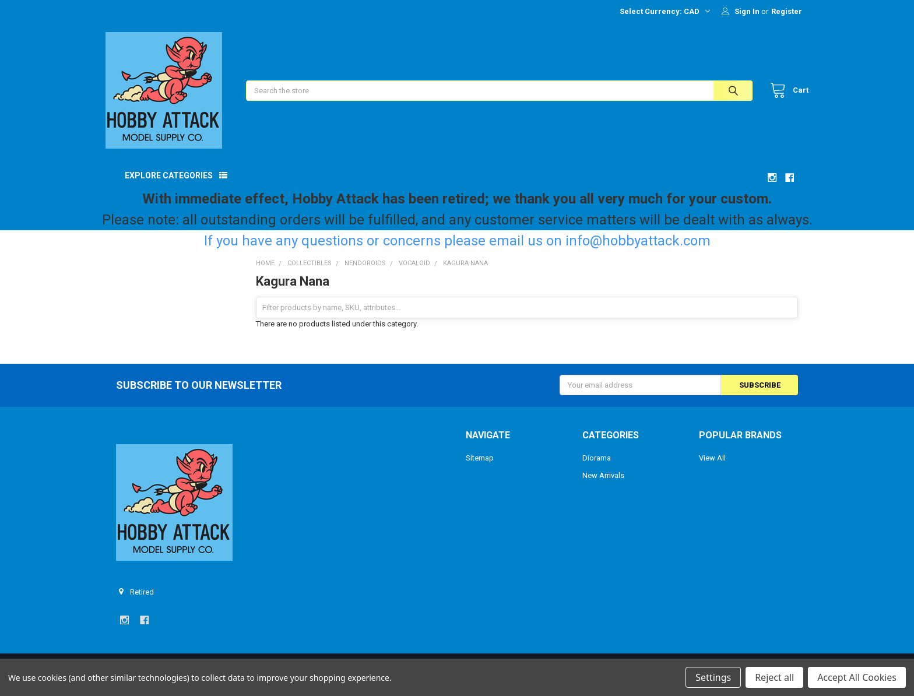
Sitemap (480, 468)
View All (712, 468)
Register (786, 11)
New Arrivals (603, 485)
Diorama (596, 468)
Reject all (774, 677)
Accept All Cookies (857, 677)
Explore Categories (169, 186)
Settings (713, 677)
